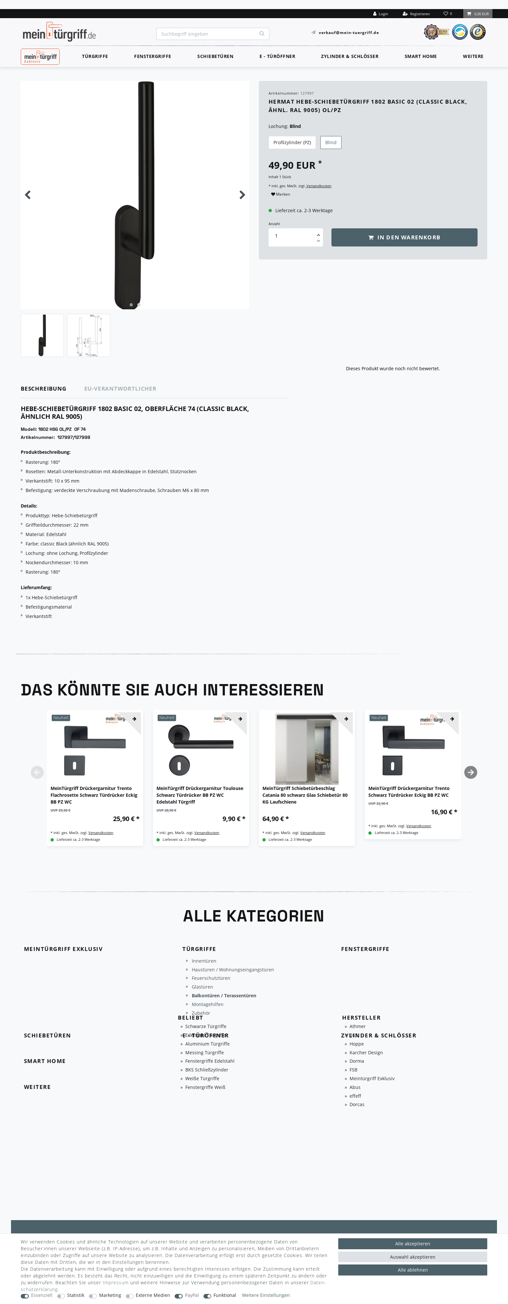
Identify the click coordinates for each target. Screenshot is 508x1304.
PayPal (192, 1295)
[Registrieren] (416, 13)
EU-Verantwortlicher (120, 388)
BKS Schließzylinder (206, 1070)
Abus (355, 1087)
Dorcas (357, 1104)
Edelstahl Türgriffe (205, 1035)
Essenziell (41, 1295)
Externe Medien (153, 1295)
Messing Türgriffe (204, 1053)
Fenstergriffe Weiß (205, 1087)
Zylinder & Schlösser (349, 56)
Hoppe (357, 1044)
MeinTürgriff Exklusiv (39, 56)
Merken (280, 194)
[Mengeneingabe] (276, 235)
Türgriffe (95, 56)
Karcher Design (366, 1053)
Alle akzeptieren (412, 1244)
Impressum (116, 1282)
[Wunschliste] (448, 13)
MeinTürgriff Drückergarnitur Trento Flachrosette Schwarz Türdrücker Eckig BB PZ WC (94, 795)
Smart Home (421, 56)
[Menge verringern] (318, 241)
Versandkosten (318, 185)
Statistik (75, 1295)
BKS (354, 1035)
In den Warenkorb (404, 237)
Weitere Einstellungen (266, 1295)
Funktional (225, 1295)
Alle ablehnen (413, 1270)
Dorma (357, 1061)
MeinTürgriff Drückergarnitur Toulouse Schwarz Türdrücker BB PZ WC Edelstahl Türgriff (199, 795)
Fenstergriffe (152, 56)
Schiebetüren (215, 56)
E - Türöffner (277, 56)
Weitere (473, 56)
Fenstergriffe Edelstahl (210, 1061)
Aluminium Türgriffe (207, 1044)
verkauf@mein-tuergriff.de (349, 32)
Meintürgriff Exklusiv (372, 1078)
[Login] (381, 13)
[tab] (53, 389)
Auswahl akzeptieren (412, 1257)
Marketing (110, 1295)
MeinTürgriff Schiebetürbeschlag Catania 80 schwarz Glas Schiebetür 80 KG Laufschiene (305, 795)
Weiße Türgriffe (202, 1078)
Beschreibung (43, 388)
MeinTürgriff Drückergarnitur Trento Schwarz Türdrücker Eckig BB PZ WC (409, 791)
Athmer (358, 1026)
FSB (353, 1070)
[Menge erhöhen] (318, 232)
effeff (355, 1096)
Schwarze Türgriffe (205, 1026)
